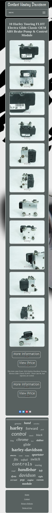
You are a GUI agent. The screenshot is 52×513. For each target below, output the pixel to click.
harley (16, 428)
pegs (22, 479)
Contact (27, 499)
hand (27, 423)
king (12, 441)
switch (35, 459)
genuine (18, 423)
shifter (40, 440)
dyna (13, 476)
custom (40, 480)
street (13, 480)
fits (16, 459)
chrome (22, 439)
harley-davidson (27, 449)
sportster (38, 454)
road (13, 471)
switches (36, 424)
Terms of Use (27, 508)
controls (22, 464)
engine (30, 480)
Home (27, 495)
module (27, 483)
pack (42, 430)
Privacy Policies (27, 503)
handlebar (27, 469)
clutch (31, 436)
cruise (21, 456)
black (39, 435)
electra (13, 455)
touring (38, 465)
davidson (27, 475)
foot (32, 441)
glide (27, 444)
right (40, 476)
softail (24, 459)
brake (27, 456)
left (40, 470)
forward (32, 428)
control (19, 434)
